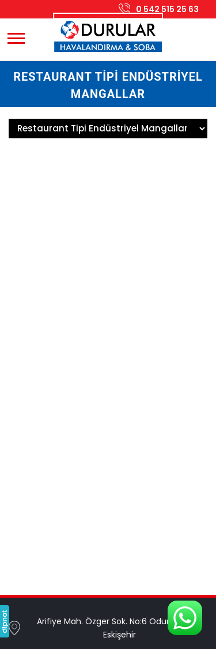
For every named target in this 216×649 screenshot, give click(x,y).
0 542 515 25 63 (167, 9)
